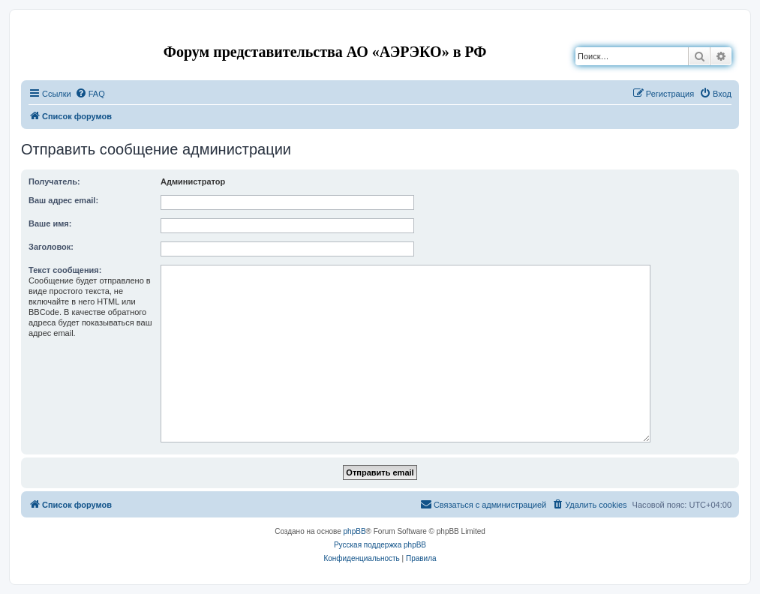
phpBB (355, 531)
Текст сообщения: (65, 270)
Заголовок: (51, 246)
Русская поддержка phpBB (380, 545)
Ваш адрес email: (63, 200)
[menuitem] (90, 94)
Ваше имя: (50, 223)
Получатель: (54, 181)
